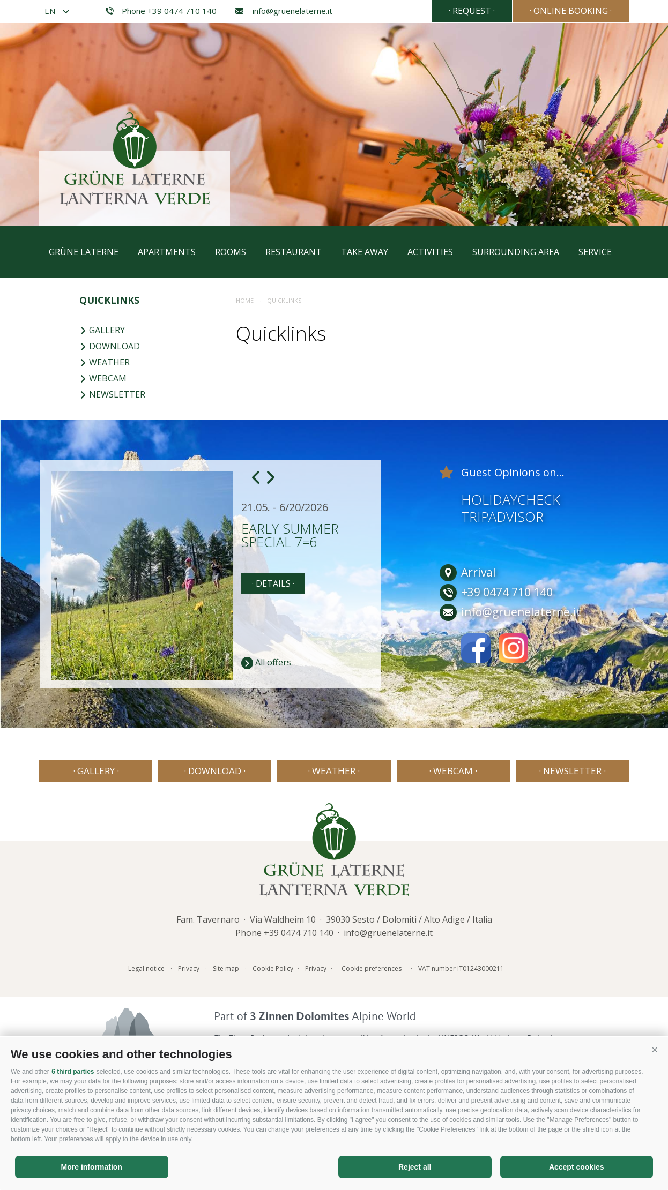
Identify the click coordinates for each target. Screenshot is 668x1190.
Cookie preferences (372, 968)
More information (91, 1167)
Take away (364, 252)
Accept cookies (576, 1167)
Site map (226, 968)
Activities (430, 252)
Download (109, 346)
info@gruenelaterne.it (282, 11)
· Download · (215, 771)
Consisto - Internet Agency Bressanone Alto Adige (527, 966)
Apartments (167, 252)
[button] (654, 1050)
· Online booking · (571, 11)
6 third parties (72, 1071)
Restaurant (293, 252)
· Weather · (334, 771)
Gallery (102, 330)
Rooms (230, 252)
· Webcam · (453, 771)
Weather (104, 362)
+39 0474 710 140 (298, 933)
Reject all (414, 1167)
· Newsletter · (572, 771)
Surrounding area (515, 252)
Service (595, 252)
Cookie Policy (273, 968)
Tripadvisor (502, 516)
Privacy (188, 968)
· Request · (472, 11)
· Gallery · (96, 771)
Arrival (468, 572)
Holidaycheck (510, 499)
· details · (273, 583)
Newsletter (112, 394)
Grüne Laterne (83, 252)
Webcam (103, 378)
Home (245, 300)
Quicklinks (109, 300)
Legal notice (146, 968)
